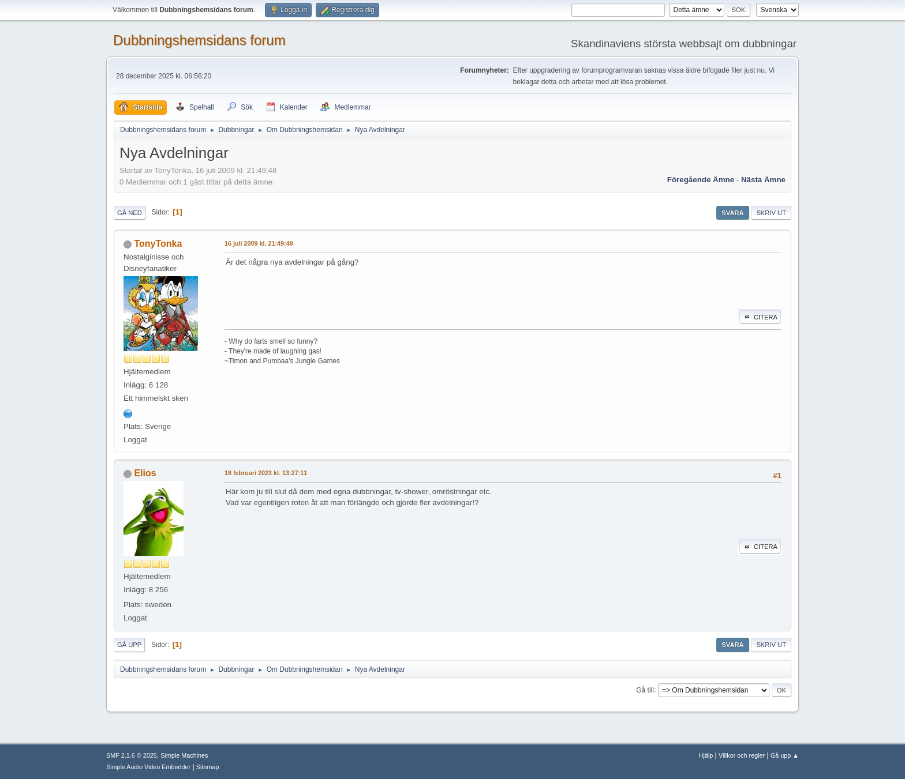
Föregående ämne (700, 179)
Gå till (645, 690)
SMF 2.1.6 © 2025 (131, 755)
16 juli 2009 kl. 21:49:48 (259, 243)
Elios (145, 473)
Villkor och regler (742, 755)
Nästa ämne (763, 179)
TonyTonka (158, 244)
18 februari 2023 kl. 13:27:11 (266, 472)
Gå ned (129, 212)
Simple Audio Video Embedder (148, 766)
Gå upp (129, 644)
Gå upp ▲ (785, 755)
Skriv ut (771, 212)
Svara (732, 212)
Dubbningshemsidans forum (199, 40)
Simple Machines (184, 755)
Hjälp (706, 755)
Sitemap (207, 766)
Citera (759, 317)
